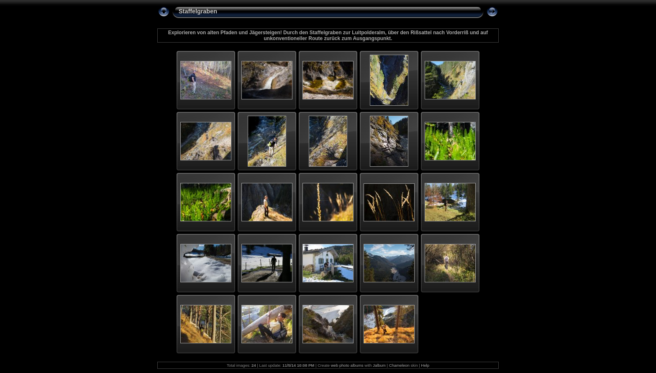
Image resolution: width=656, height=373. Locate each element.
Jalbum (379, 365)
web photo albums (347, 365)
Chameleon (399, 365)
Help (425, 365)
